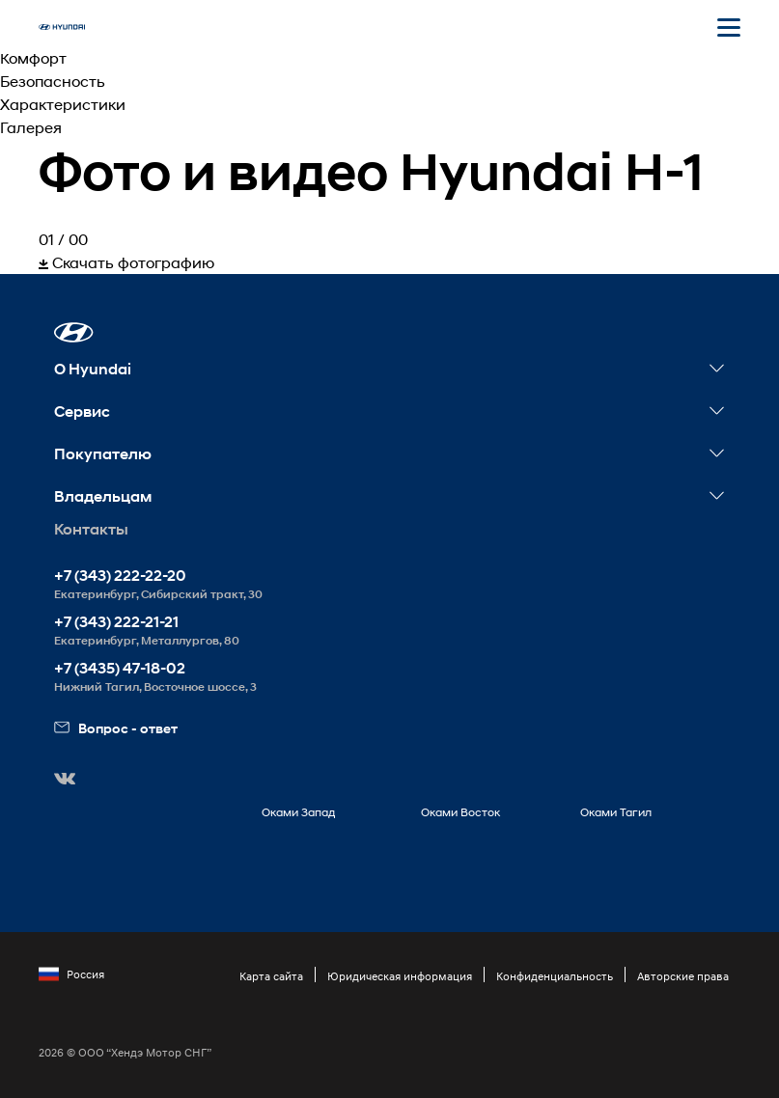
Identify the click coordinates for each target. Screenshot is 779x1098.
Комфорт (33, 57)
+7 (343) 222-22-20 (120, 575)
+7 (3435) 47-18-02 (119, 668)
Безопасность (52, 80)
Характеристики (62, 104)
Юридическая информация (399, 976)
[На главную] (62, 27)
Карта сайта (271, 976)
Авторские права (683, 976)
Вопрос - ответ (116, 728)
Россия (71, 974)
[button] (74, 332)
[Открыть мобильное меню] (728, 27)
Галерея (31, 127)
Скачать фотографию (126, 262)
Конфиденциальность (554, 976)
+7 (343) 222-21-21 (116, 622)
